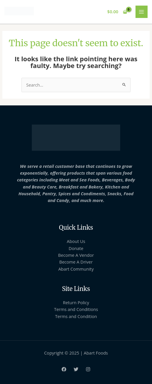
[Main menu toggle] (142, 12)
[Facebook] (64, 369)
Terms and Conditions (76, 309)
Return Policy (76, 302)
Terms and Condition (76, 316)
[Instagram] (88, 369)
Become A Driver (75, 262)
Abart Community (76, 269)
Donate (76, 248)
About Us (76, 241)
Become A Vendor (76, 255)
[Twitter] (76, 369)
